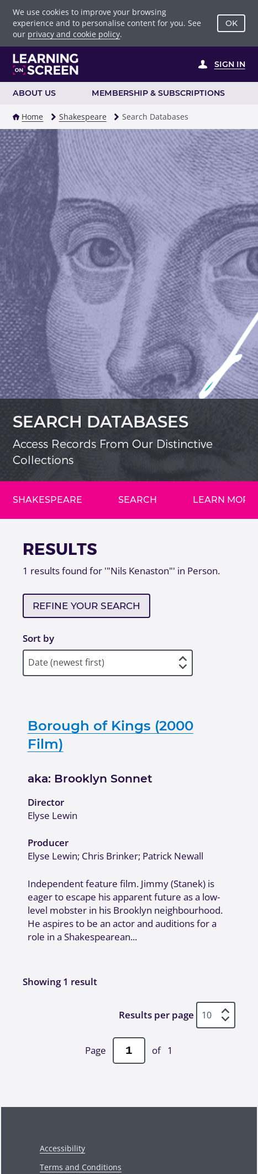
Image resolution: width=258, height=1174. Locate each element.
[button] (16, 117)
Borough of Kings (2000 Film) (110, 734)
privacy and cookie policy (74, 34)
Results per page (156, 1014)
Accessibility (62, 1148)
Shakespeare (83, 116)
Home (32, 116)
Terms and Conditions (81, 1167)
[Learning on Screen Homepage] (46, 64)
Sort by (38, 638)
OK (231, 23)
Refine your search (86, 605)
